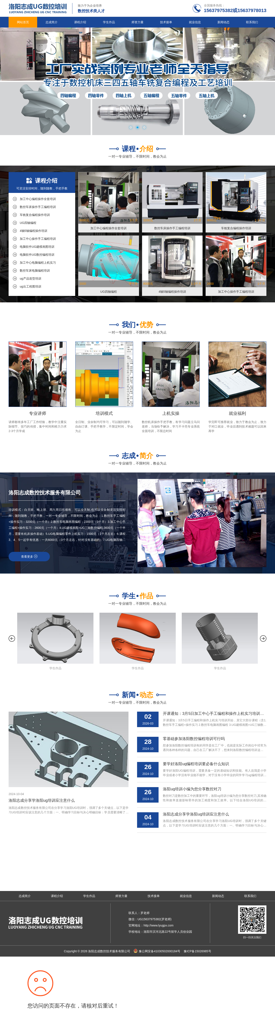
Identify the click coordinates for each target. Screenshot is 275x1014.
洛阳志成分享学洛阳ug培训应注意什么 (42, 800)
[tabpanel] (137, 81)
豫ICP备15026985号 (197, 951)
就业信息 (195, 22)
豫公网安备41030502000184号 (159, 951)
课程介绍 (80, 22)
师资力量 (137, 22)
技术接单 (166, 22)
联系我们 (252, 22)
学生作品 (109, 22)
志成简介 (52, 22)
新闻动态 (223, 22)
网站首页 (23, 22)
